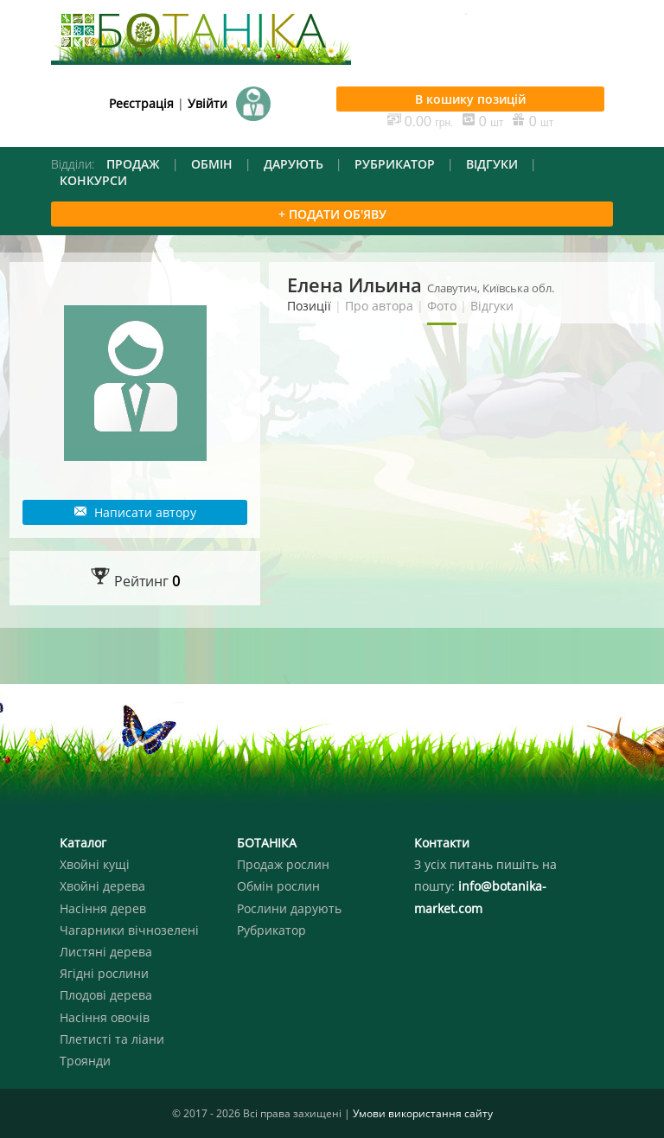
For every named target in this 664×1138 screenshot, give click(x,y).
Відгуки (492, 305)
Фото (441, 305)
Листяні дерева (106, 951)
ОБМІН (212, 164)
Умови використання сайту (423, 1113)
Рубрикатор (271, 930)
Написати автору (135, 512)
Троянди (85, 1060)
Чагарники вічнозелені (129, 930)
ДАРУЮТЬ (293, 164)
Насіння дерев (103, 908)
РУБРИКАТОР (394, 164)
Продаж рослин (283, 864)
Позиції (309, 305)
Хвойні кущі (95, 864)
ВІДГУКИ (492, 164)
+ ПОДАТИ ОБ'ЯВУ (332, 214)
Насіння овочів (105, 1017)
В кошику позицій (470, 99)
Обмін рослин (278, 886)
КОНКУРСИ (93, 180)
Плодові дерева (106, 995)
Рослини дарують (289, 908)
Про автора (379, 305)
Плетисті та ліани (112, 1039)
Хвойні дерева (102, 886)
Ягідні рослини (104, 973)
